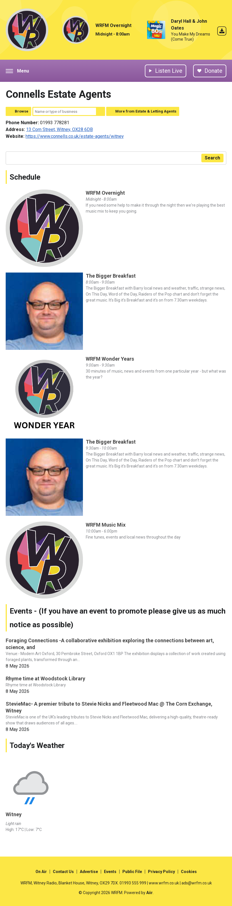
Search (100, 111)
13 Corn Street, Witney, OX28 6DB (59, 129)
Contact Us (63, 871)
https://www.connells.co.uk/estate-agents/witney (75, 136)
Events (110, 871)
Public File (132, 871)
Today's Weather (37, 745)
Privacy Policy (161, 871)
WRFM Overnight (113, 25)
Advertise (89, 871)
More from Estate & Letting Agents (145, 111)
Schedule (25, 177)
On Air (41, 871)
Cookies (189, 871)
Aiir (149, 892)
